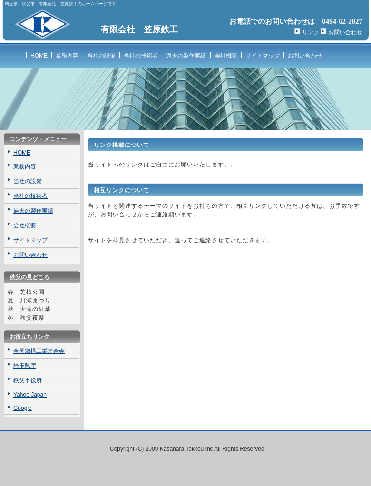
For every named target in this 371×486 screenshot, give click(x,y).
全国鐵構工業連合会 (39, 351)
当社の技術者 (141, 55)
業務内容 (67, 55)
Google (22, 408)
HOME (39, 55)
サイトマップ (262, 55)
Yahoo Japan (30, 394)
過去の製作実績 (186, 55)
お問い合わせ (345, 32)
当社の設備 (101, 55)
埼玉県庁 (24, 365)
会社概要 (226, 55)
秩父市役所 (27, 380)
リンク (310, 32)
